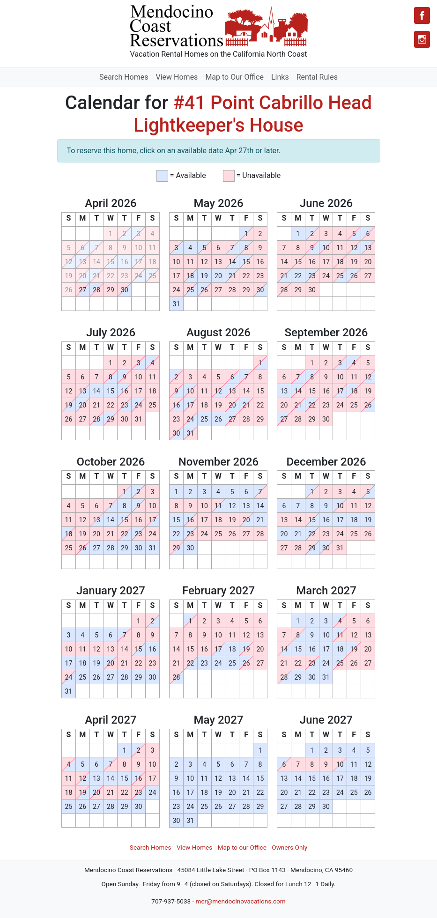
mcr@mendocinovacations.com (240, 901)
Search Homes (123, 77)
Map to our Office (242, 847)
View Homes (177, 77)
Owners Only (289, 847)
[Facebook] (422, 15)
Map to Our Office (234, 77)
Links (280, 77)
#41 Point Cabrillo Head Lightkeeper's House (252, 114)
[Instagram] (422, 39)
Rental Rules (317, 77)
